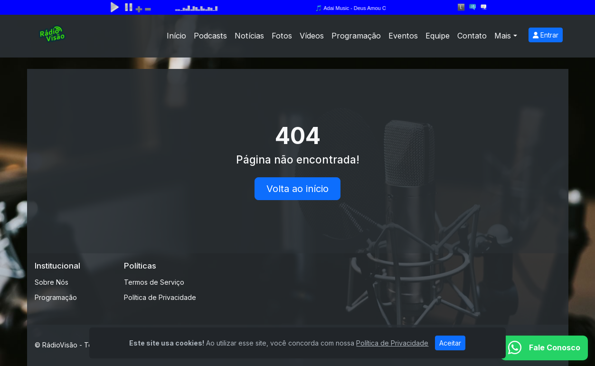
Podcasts (210, 35)
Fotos (282, 35)
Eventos (403, 35)
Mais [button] (502, 35)
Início (176, 35)
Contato (472, 35)
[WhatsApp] (544, 348)
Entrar (545, 35)
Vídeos (312, 35)
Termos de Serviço (154, 282)
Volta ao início (297, 188)
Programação (356, 35)
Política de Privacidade (160, 297)
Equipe (437, 35)
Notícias (249, 35)
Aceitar (450, 343)
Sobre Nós (51, 282)
